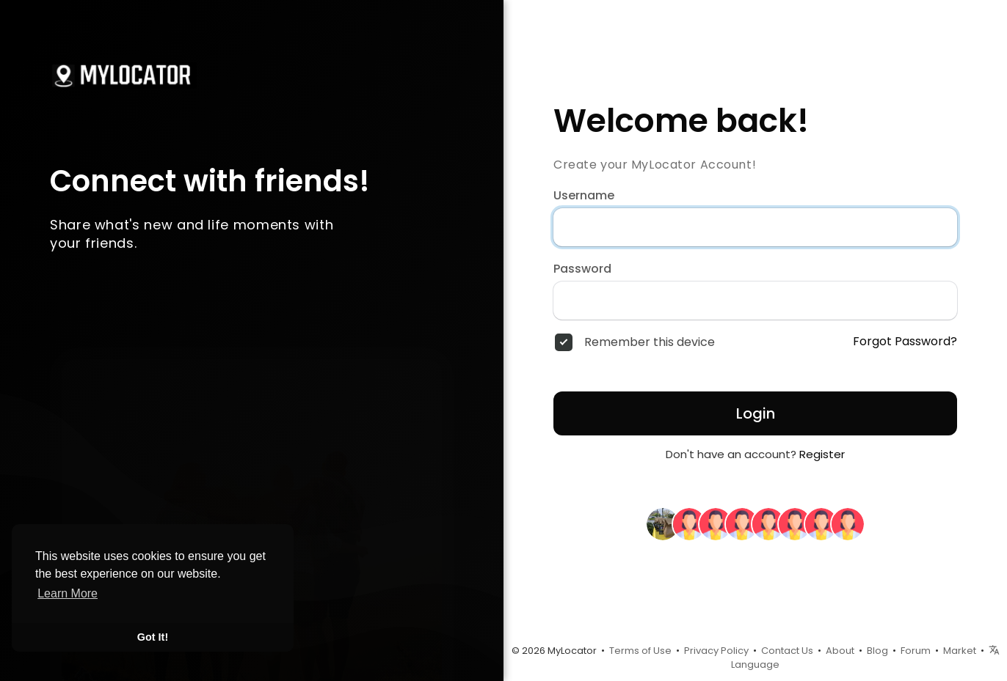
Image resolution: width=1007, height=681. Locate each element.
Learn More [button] (67, 593)
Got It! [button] (152, 637)
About (840, 651)
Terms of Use (640, 651)
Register (822, 454)
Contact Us (787, 651)
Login (755, 413)
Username (583, 196)
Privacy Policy (716, 651)
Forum (916, 651)
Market (959, 651)
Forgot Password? (905, 342)
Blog (877, 651)
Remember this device (649, 342)
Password (582, 269)
